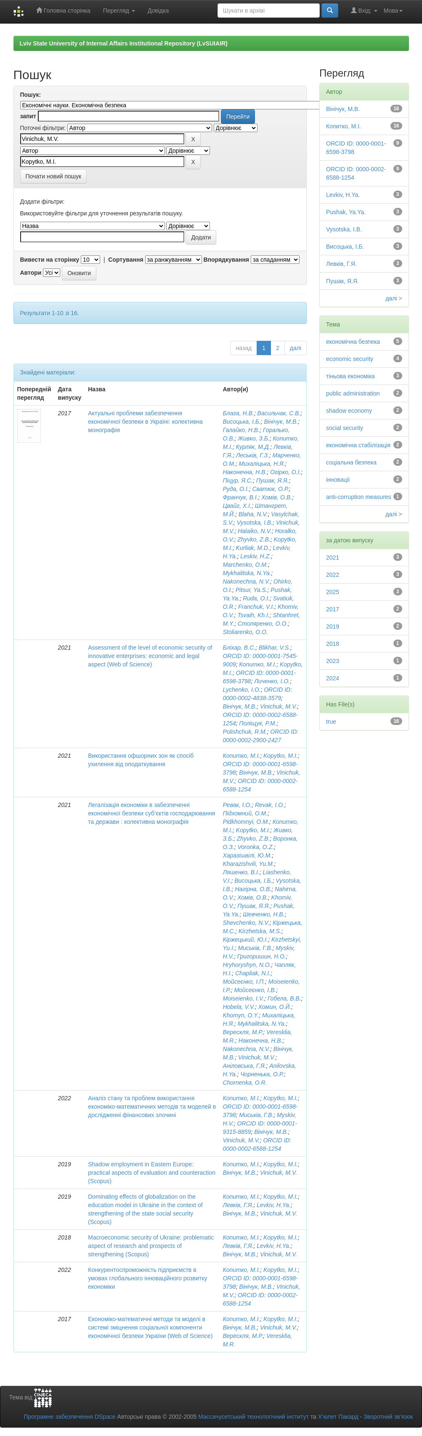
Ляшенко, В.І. (241, 872)
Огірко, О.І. (285, 472)
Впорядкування (226, 259)
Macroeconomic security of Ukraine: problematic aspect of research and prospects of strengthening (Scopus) (151, 1246)
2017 (332, 609)
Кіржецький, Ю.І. (245, 939)
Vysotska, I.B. (255, 522)
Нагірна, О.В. (253, 889)
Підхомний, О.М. (245, 813)
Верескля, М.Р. (243, 1032)
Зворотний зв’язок (388, 1416)
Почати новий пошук (54, 176)
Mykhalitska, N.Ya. (247, 573)
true (331, 721)
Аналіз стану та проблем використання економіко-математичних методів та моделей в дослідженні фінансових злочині (152, 1106)
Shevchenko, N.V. (246, 922)
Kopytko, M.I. (280, 755)
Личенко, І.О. (272, 681)
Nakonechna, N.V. (246, 581)
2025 (332, 592)
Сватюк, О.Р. (270, 489)
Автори (31, 272)
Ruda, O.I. (256, 598)
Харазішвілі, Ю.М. (247, 855)
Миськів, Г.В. (255, 948)
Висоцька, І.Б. (241, 421)
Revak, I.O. (269, 805)
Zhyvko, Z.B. (254, 539)
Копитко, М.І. (257, 664)
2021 (332, 557)
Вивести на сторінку (50, 259)
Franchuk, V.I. (256, 606)
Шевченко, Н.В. (263, 914)
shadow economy (349, 410)
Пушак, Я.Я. (272, 480)
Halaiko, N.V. (255, 531)
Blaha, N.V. (253, 514)
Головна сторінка (63, 10)
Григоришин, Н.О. (261, 956)
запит (28, 116)
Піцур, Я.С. (237, 480)
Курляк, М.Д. (253, 446)
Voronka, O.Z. (255, 847)
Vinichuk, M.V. (278, 706)
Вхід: (364, 10)
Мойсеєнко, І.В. (255, 990)
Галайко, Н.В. (241, 430)
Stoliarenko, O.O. (245, 632)
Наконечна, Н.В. (245, 472)
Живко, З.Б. (254, 438)
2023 (332, 661)
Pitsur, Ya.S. (252, 590)
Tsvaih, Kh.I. (253, 615)
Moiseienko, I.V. (243, 998)
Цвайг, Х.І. (237, 505)
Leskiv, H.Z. (255, 556)
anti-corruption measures (358, 497)
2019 (332, 626)
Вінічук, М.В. (281, 421)
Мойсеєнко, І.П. (244, 981)
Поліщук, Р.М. (257, 723)
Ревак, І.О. (237, 805)
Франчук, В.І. (240, 497)
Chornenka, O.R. (245, 1082)
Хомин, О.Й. (274, 1006)
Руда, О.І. (236, 489)
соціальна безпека (351, 462)
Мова (393, 10)
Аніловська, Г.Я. (244, 1065)
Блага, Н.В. (238, 413)
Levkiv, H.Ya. (273, 1205)
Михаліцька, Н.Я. (262, 463)
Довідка (158, 10)
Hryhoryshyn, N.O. (247, 964)
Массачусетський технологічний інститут (253, 1416)
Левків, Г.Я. (238, 1205)
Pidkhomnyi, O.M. (246, 821)
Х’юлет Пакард (338, 1416)
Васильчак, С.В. (279, 413)
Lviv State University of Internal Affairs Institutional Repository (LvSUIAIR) (124, 43)
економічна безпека (353, 341)
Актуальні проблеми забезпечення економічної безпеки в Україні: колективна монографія (145, 421)
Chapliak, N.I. (253, 973)
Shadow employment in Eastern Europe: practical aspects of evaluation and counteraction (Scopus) (151, 1172)
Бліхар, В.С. (239, 647)
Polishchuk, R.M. (245, 731)
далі (295, 348)
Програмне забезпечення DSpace (69, 1416)
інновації (338, 479)
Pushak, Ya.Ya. (346, 212)
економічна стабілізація (358, 445)
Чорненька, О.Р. (262, 1074)
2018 (332, 643)
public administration (353, 393)
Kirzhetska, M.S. (260, 931)
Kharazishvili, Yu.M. (248, 863)
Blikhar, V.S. (274, 647)
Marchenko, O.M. (245, 564)
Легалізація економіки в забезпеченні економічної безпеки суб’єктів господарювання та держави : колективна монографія (151, 813)
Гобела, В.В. (284, 998)
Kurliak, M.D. (253, 547)
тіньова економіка (350, 376)
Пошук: (30, 94)
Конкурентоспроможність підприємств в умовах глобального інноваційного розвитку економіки (147, 1278)
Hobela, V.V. (239, 1006)
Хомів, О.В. (276, 497)
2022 (332, 574)
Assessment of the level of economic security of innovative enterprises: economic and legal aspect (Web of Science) (150, 656)
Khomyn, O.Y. (241, 1015)
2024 (332, 678)
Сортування (125, 259)
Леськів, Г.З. (252, 455)
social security (344, 428)
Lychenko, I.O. (241, 689)
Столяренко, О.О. (263, 623)
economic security (349, 359)
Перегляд (119, 10)
